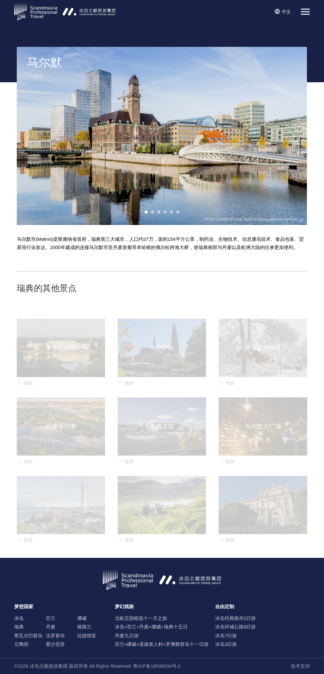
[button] (294, 136)
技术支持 (300, 666)
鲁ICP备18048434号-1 (157, 666)
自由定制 (224, 606)
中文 (282, 11)
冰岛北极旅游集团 (49, 666)
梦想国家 (23, 606)
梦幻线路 (124, 606)
